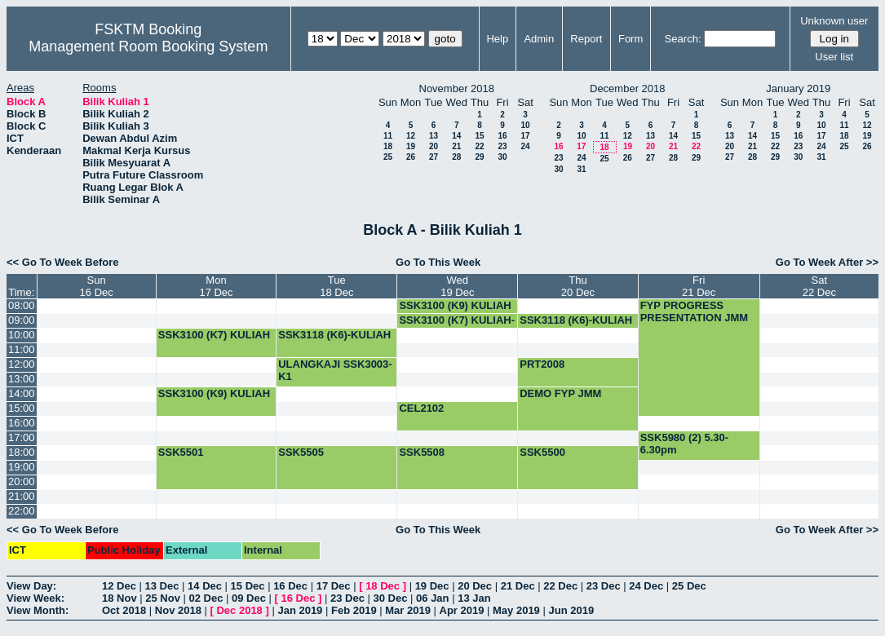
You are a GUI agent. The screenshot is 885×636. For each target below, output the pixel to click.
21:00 (21, 496)
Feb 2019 (354, 610)
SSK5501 (181, 452)
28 (456, 156)
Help (497, 39)
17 (524, 135)
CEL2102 (421, 408)
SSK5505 (301, 452)
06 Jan (432, 598)
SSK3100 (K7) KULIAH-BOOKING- (457, 326)
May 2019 (516, 610)
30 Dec (391, 598)
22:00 (21, 511)
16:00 (21, 423)
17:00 (21, 437)
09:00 (21, 320)
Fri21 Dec (698, 286)
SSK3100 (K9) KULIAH (455, 305)
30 (502, 156)
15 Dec (248, 586)
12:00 (21, 364)
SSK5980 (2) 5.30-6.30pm (684, 443)
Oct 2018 (124, 610)
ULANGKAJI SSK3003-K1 (335, 370)
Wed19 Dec (457, 286)
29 (479, 156)
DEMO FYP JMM (560, 393)
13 (433, 135)
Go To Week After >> (827, 262)
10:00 (21, 335)
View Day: (31, 586)
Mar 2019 (408, 610)
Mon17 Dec (215, 286)
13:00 (21, 379)
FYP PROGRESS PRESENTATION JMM (694, 311)
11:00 (21, 349)
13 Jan (474, 598)
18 (387, 146)
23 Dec (603, 586)
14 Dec (205, 586)
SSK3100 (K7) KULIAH (214, 335)
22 (479, 146)
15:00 (21, 408)
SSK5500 (542, 452)
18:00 (21, 452)
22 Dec (560, 586)
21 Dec (518, 586)
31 (581, 169)
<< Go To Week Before (63, 262)
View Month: (38, 610)
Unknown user (834, 21)
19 (410, 146)
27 (433, 156)
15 (479, 135)
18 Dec (382, 586)
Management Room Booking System (148, 46)
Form (630, 39)
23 (502, 146)
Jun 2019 (571, 610)
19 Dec (432, 586)
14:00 (21, 393)
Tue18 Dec (336, 286)
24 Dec (646, 586)
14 (456, 135)
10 (524, 125)
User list (834, 57)
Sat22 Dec (819, 286)
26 (410, 156)
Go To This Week (438, 262)
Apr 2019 (462, 610)
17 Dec (333, 586)
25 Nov (162, 598)
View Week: (35, 598)
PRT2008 (542, 364)
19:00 (21, 467)
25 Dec (689, 586)
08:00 (21, 305)
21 (456, 146)
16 (502, 135)
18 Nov (119, 598)
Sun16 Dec (96, 286)
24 (524, 146)
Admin (539, 39)
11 (387, 135)
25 (387, 156)
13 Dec (162, 586)
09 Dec (249, 598)
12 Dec (119, 586)
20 (433, 146)
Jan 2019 (299, 610)
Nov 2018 (178, 610)
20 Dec (475, 586)
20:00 (21, 481)
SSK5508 (422, 452)
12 (410, 135)
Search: (683, 39)
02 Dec (206, 598)
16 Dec (290, 586)
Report (586, 39)
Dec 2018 (239, 610)
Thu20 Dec (578, 286)
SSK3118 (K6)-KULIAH (576, 320)
